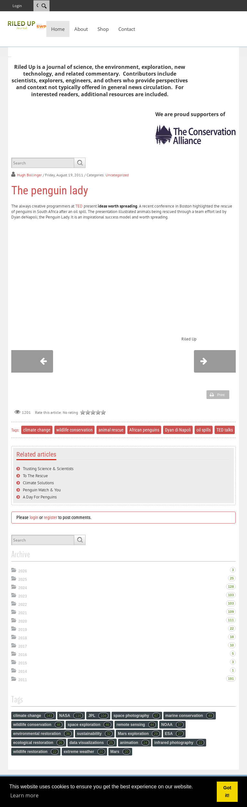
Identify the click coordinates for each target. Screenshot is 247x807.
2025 (22, 579)
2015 (22, 663)
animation (134, 743)
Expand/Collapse (14, 570)
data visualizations (92, 743)
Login (17, 5)
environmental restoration (42, 734)
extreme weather (84, 752)
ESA (174, 734)
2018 (22, 638)
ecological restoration (38, 743)
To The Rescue (35, 475)
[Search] (44, 5)
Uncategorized (117, 174)
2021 (22, 613)
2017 (22, 646)
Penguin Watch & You (42, 490)
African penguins (144, 429)
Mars (120, 752)
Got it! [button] (227, 791)
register (50, 517)
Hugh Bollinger (29, 174)
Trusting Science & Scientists (48, 468)
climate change (36, 429)
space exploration (89, 725)
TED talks (224, 429)
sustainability (95, 734)
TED (79, 206)
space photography (137, 716)
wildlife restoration (36, 752)
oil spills (204, 429)
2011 (22, 680)
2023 (22, 596)
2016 (22, 655)
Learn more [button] (24, 795)
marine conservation (189, 716)
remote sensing (136, 725)
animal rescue (111, 429)
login (34, 517)
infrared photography (179, 743)
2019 (22, 629)
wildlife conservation (74, 429)
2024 (22, 588)
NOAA (172, 725)
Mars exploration (139, 734)
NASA (71, 716)
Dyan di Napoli (178, 429)
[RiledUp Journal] (27, 24)
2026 (22, 571)
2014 (22, 671)
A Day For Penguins (40, 497)
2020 (22, 621)
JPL (98, 716)
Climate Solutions (38, 483)
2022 (22, 604)
